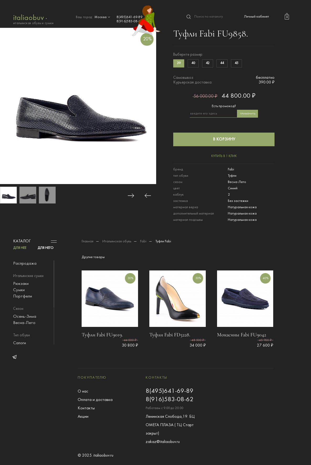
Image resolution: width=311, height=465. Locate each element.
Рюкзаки (21, 284)
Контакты (86, 408)
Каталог (22, 241)
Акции (83, 417)
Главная (87, 241)
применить (247, 114)
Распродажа (24, 264)
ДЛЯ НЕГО (46, 248)
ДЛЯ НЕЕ (19, 248)
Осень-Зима (24, 317)
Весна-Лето (24, 323)
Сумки (19, 290)
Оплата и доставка (95, 400)
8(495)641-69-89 (129, 17)
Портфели (22, 296)
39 (179, 63)
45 (236, 63)
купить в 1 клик (224, 156)
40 (193, 63)
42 (207, 63)
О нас (83, 391)
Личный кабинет (256, 16)
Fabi (143, 241)
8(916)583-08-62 (129, 21)
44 (222, 63)
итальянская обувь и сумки (33, 19)
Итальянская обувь (116, 241)
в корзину (224, 139)
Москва (102, 17)
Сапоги (19, 343)
